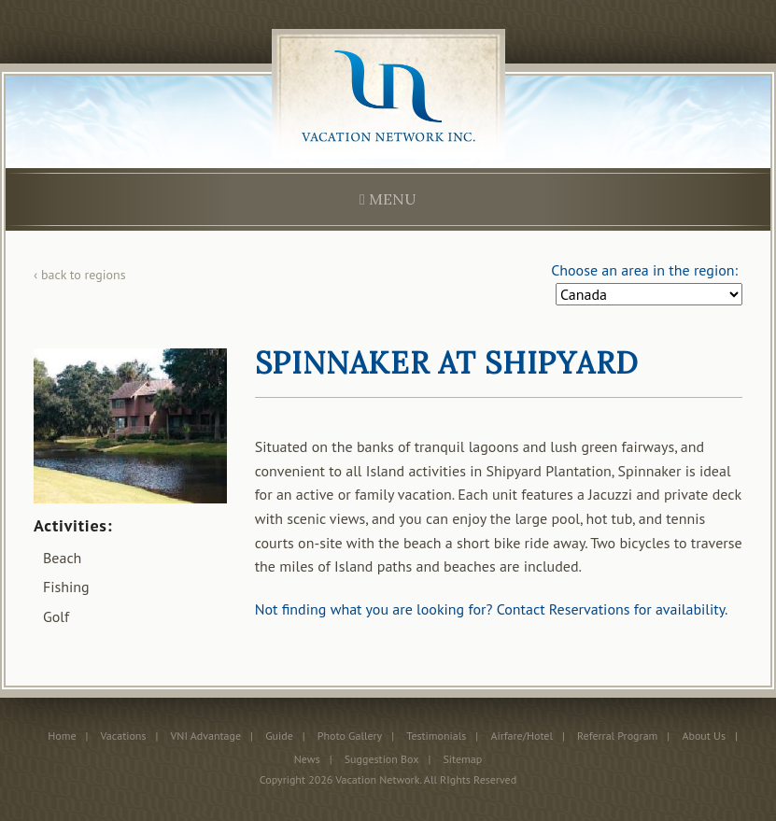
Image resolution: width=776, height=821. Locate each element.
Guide (279, 736)
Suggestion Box (382, 759)
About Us (704, 736)
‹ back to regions (80, 274)
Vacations (124, 736)
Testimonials (436, 736)
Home (62, 736)
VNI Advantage (206, 736)
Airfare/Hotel (521, 736)
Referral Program (617, 736)
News (307, 759)
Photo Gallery (349, 736)
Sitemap (462, 759)
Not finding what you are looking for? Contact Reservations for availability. (491, 609)
